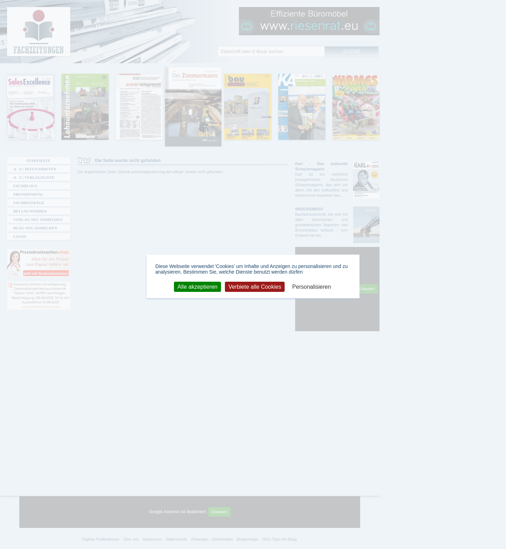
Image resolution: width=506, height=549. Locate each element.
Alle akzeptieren (197, 286)
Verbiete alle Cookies (254, 286)
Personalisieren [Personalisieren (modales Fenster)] (311, 286)
